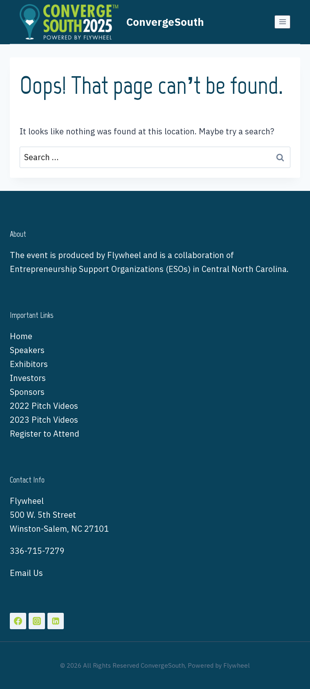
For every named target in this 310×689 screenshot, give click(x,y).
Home (21, 336)
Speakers (27, 350)
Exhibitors (29, 363)
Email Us (26, 572)
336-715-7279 (37, 550)
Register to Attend (44, 433)
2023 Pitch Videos (44, 419)
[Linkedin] (55, 621)
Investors (28, 377)
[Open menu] (282, 22)
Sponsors (27, 391)
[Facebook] (18, 621)
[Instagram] (37, 621)
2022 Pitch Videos (44, 405)
